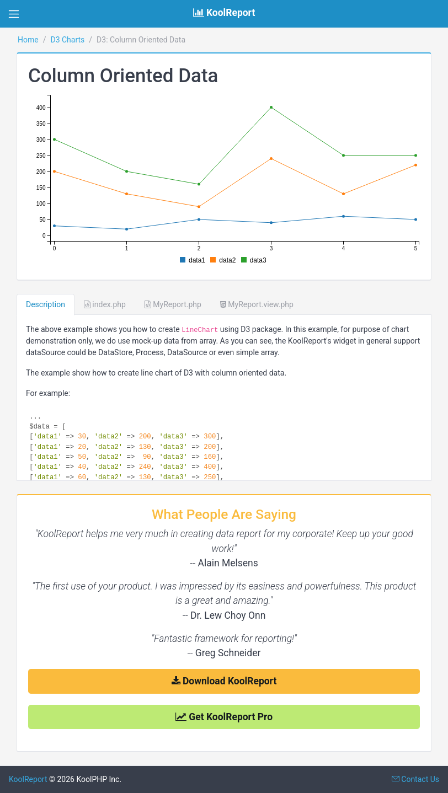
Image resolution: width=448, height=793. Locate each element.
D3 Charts (67, 39)
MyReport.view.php (257, 304)
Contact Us (415, 779)
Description (45, 304)
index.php (105, 304)
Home (28, 39)
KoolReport (28, 779)
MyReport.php (173, 304)
